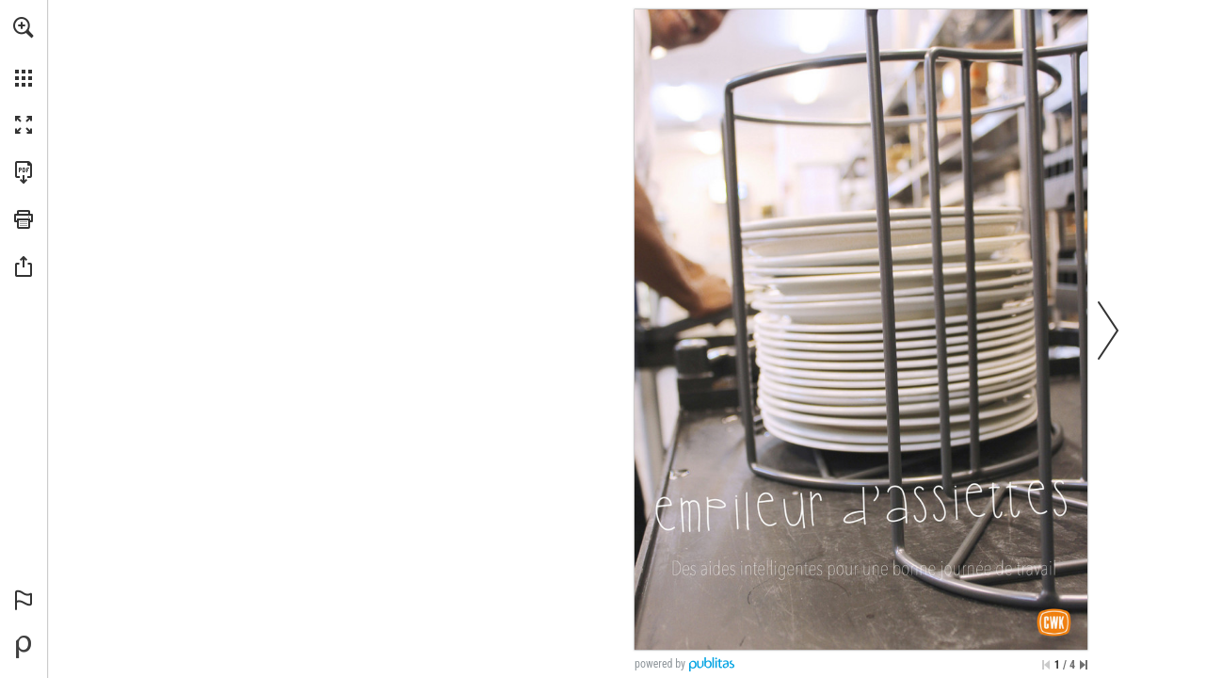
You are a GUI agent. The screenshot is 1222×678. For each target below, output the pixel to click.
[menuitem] (23, 52)
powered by (660, 663)
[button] (23, 27)
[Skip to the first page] (1046, 665)
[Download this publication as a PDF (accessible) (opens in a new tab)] (23, 172)
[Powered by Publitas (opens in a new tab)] (23, 646)
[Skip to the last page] (1083, 665)
